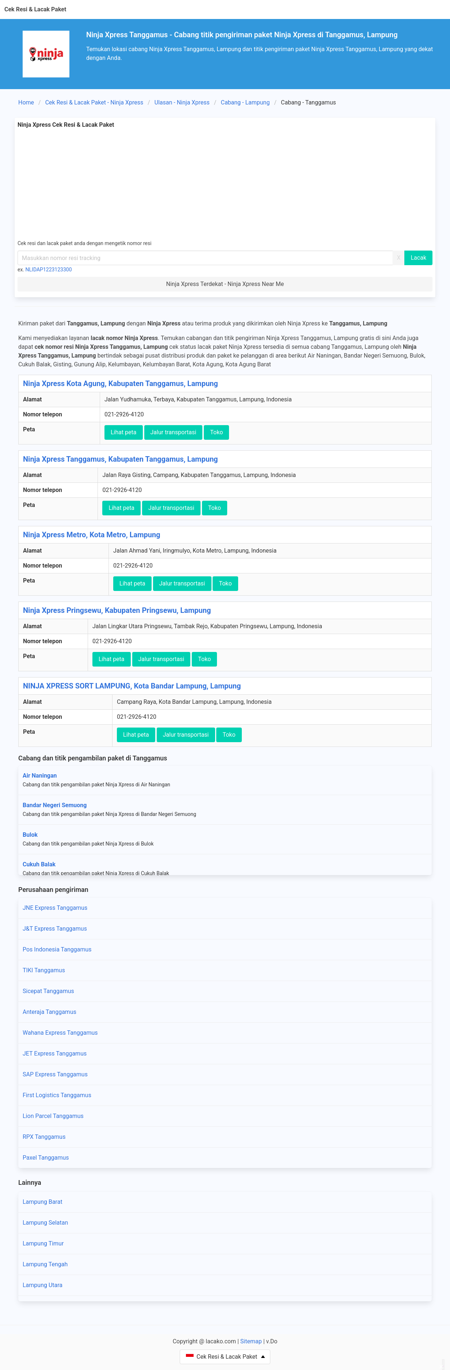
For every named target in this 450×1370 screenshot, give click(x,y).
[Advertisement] (225, 184)
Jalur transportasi (173, 432)
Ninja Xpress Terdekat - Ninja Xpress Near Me (225, 284)
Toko (216, 432)
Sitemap (251, 1341)
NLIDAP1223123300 (49, 269)
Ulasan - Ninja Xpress (182, 102)
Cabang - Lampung (245, 102)
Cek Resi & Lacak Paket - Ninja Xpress (94, 102)
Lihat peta (124, 432)
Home (26, 102)
